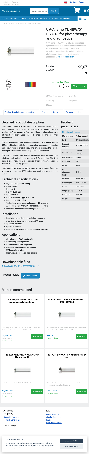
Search (53, 11)
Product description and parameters (21, 112)
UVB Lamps (22, 18)
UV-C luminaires (65, 18)
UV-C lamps (4, 18)
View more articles (54, 423)
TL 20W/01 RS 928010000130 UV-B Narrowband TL (22, 356)
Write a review (30, 276)
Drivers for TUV (45, 18)
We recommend (74, 112)
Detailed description (66, 57)
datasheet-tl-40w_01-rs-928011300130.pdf (20, 266)
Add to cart (79, 86)
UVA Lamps (13, 18)
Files (45, 112)
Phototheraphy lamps (34, 23)
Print (49, 105)
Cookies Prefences (71, 447)
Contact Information (6, 3)
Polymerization (33, 18)
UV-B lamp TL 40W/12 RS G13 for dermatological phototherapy (22, 300)
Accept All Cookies (71, 441)
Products (11, 23)
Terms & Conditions (15, 3)
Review (57, 112)
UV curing (55, 18)
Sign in (73, 2)
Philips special (81, 136)
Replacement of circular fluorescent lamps (54, 417)
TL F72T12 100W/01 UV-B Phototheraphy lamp (67, 356)
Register (82, 2)
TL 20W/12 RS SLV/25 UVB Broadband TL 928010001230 (67, 300)
